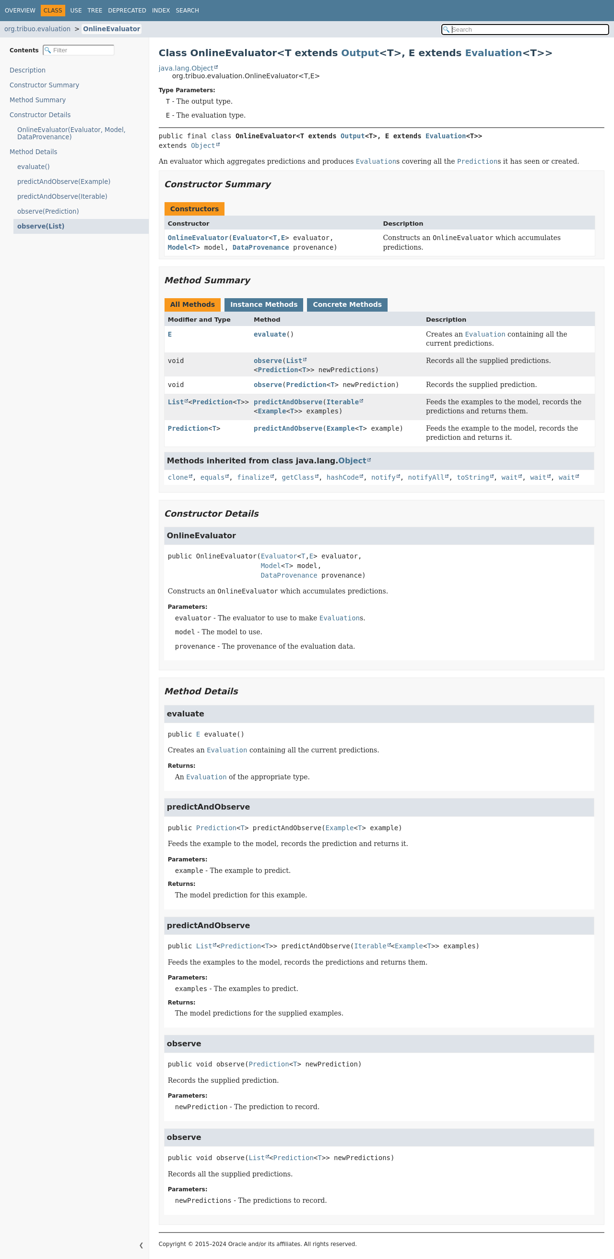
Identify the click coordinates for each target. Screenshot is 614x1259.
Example (272, 411)
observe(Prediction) (48, 211)
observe (268, 360)
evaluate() (33, 166)
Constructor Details (40, 115)
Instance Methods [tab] (263, 304)
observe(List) (38, 226)
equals (213, 477)
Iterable (343, 402)
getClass (298, 477)
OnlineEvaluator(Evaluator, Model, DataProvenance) (71, 133)
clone (178, 477)
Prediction (278, 370)
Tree (95, 10)
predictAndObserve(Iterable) (62, 196)
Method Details (33, 152)
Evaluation (493, 53)
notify (383, 477)
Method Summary (38, 100)
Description (30, 70)
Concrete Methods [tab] (347, 304)
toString (473, 477)
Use (76, 10)
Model (178, 247)
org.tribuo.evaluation (37, 29)
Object (203, 145)
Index (161, 10)
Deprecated (127, 10)
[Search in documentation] (525, 29)
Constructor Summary (44, 85)
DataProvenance (261, 247)
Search (188, 10)
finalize (253, 477)
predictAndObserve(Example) (63, 181)
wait (510, 477)
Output (360, 53)
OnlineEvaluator (111, 29)
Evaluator (251, 238)
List (294, 360)
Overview (20, 10)
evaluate (270, 334)
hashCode (343, 477)
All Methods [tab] (192, 304)
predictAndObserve (288, 402)
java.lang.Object (186, 68)
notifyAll (426, 477)
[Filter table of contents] (79, 50)
